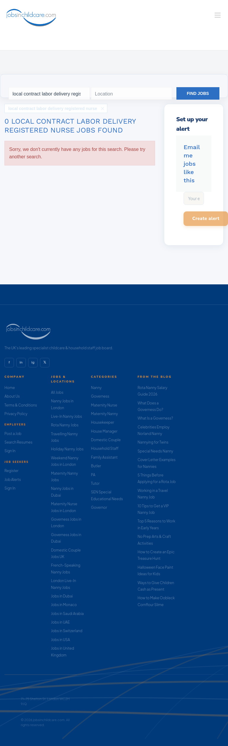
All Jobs (57, 392)
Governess (100, 396)
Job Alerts (12, 479)
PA (93, 475)
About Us (12, 396)
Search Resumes (18, 442)
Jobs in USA (60, 639)
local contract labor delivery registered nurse (52, 108)
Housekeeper (102, 422)
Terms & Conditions (20, 405)
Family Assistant (104, 457)
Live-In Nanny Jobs (66, 416)
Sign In (9, 451)
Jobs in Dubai (62, 596)
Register (11, 470)
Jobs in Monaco (64, 604)
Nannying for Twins (153, 442)
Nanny (96, 387)
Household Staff (105, 448)
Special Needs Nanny (155, 451)
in (21, 362)
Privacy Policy (15, 414)
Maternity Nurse (104, 405)
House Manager (104, 431)
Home (9, 387)
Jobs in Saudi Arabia (67, 613)
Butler (96, 466)
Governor (99, 507)
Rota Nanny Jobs (65, 425)
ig (32, 362)
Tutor (95, 483)
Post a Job (12, 433)
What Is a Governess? (155, 418)
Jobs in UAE (60, 622)
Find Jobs (198, 93)
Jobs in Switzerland (66, 631)
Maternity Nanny (104, 414)
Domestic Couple (106, 440)
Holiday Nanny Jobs (67, 449)
